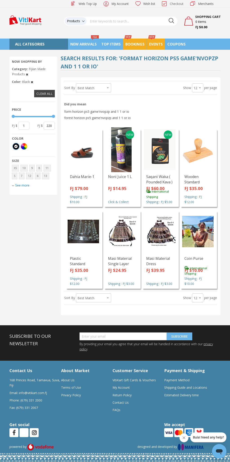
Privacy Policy (71, 395)
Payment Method (177, 380)
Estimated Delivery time (181, 395)
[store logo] (25, 20)
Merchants (206, 4)
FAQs (116, 410)
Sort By (69, 88)
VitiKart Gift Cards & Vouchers (134, 380)
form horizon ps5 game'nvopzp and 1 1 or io (96, 111)
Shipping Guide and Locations (185, 387)
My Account (120, 4)
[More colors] (24, 146)
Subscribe (179, 336)
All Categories (29, 44)
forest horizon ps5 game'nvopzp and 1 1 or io (97, 118)
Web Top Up (88, 4)
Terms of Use (71, 387)
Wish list (149, 4)
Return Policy (122, 395)
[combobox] (132, 21)
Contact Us (121, 402)
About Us (68, 380)
